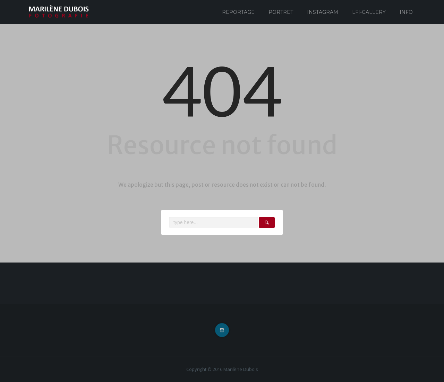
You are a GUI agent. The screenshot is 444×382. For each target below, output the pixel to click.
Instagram (322, 12)
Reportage (238, 12)
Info (406, 12)
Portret (280, 12)
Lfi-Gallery (369, 12)
